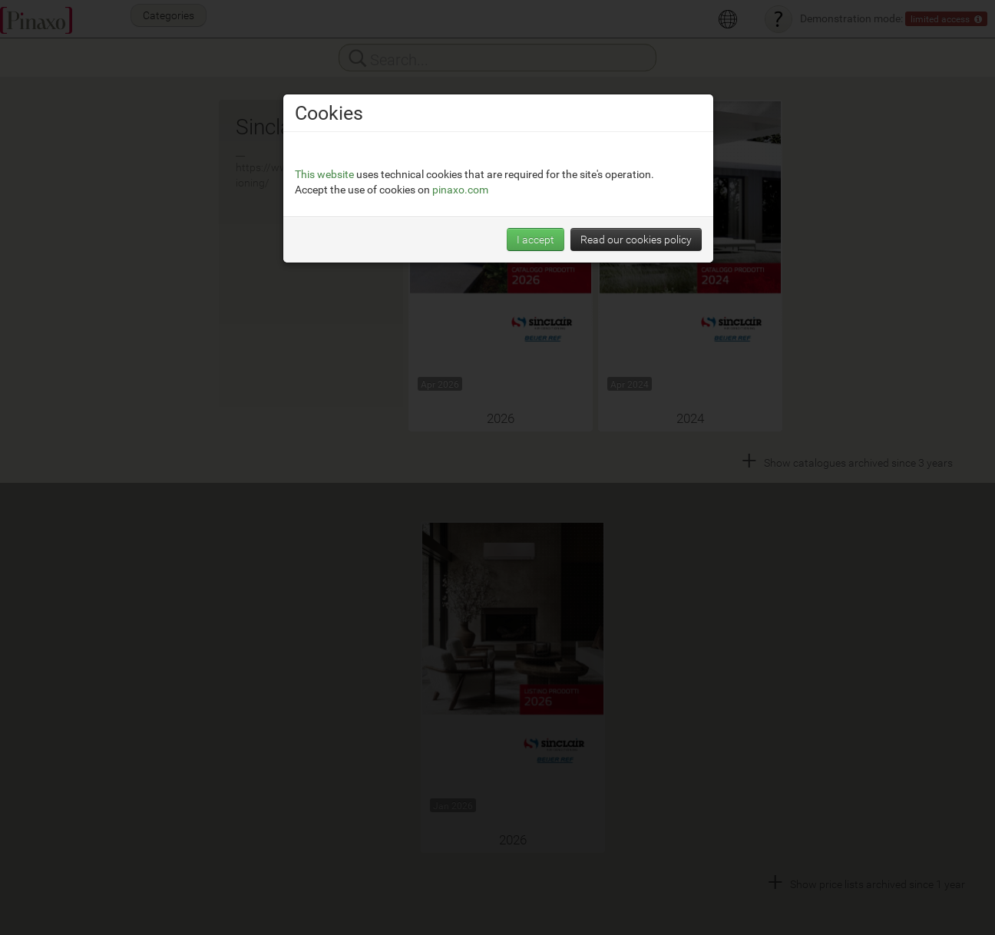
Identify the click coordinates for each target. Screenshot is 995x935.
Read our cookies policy (636, 239)
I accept (535, 239)
